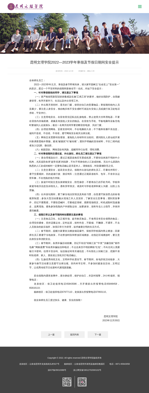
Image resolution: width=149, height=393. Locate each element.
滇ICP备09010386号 (57, 370)
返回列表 (74, 334)
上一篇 (51, 334)
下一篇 (98, 334)
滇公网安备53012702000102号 (87, 370)
